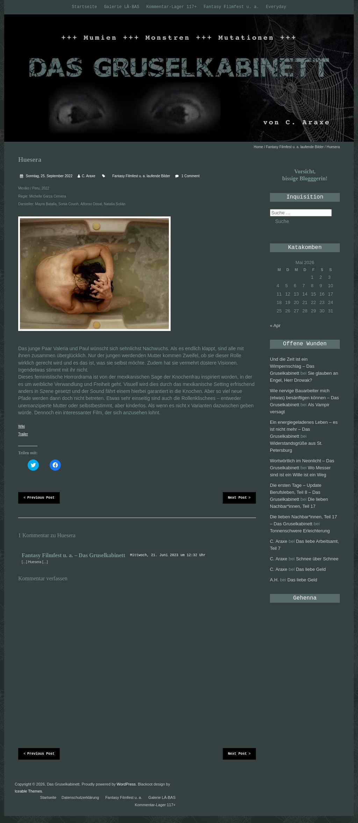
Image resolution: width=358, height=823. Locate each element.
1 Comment (190, 176)
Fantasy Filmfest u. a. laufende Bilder (295, 147)
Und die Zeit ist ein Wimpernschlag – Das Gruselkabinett (292, 366)
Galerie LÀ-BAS (121, 7)
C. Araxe (88, 176)
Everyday (276, 7)
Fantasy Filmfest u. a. (231, 7)
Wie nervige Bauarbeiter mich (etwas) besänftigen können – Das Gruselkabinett (304, 397)
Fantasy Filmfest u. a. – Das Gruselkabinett (73, 555)
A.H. (274, 579)
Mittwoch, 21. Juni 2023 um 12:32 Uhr (168, 555)
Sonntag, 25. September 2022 (48, 176)
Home (258, 147)
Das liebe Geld (310, 569)
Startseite (84, 7)
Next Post (239, 497)
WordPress (126, 784)
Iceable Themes (28, 791)
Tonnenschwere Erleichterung (300, 530)
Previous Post (39, 497)
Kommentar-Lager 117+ (171, 7)
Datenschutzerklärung (80, 797)
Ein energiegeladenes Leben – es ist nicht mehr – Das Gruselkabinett (304, 429)
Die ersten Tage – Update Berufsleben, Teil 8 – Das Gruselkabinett (295, 492)
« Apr (275, 325)
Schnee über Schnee (317, 558)
